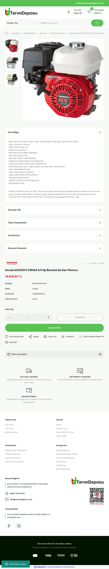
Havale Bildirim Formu (65, 432)
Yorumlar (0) (14, 210)
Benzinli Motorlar (39, 283)
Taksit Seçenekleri (17, 222)
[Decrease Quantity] (7, 317)
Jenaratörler (61, 462)
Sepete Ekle (55, 327)
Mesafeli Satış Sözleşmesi (15, 450)
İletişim (59, 425)
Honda (35, 289)
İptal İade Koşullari (12, 458)
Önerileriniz (14, 235)
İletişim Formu (62, 428)
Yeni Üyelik (9, 425)
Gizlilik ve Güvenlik (12, 454)
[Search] (70, 23)
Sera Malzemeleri (63, 469)
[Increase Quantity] (50, 317)
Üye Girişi (9, 428)
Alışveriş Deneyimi (17, 248)
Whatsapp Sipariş (15, 564)
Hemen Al (80, 317)
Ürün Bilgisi (13, 132)
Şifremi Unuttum (11, 432)
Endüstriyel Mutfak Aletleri (67, 454)
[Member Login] (73, 12)
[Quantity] (29, 317)
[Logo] (21, 11)
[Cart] (94, 12)
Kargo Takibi (61, 436)
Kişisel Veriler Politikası (14, 462)
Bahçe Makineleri (63, 450)
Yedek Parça (61, 465)
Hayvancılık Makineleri (65, 458)
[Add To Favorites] (14, 336)
